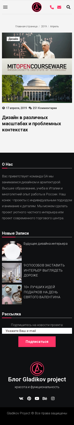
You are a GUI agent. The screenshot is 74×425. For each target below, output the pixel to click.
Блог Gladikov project (37, 379)
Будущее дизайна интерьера (45, 243)
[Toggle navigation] (5, 7)
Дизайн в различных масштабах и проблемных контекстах (31, 124)
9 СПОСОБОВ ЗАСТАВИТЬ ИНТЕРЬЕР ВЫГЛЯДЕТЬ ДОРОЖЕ (44, 270)
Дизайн (13, 38)
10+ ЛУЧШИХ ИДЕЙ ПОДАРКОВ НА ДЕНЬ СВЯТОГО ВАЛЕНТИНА (42, 292)
